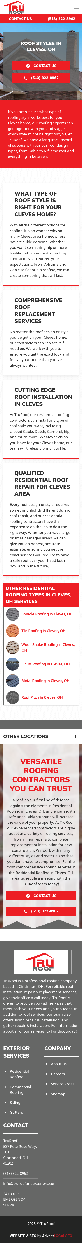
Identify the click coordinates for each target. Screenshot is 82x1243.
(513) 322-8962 (15, 1173)
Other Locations (25, 736)
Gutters (16, 1112)
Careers (58, 1073)
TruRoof (10, 1140)
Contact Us (20, 18)
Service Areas (62, 1083)
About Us (59, 1063)
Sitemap (58, 1093)
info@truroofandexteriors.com (30, 1183)
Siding (15, 1102)
